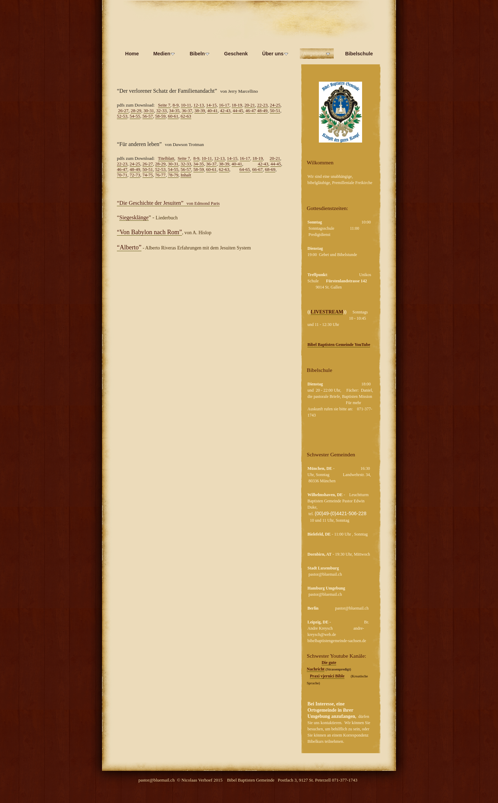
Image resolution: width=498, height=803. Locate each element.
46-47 (251, 110)
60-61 (173, 116)
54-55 (135, 116)
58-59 (160, 116)
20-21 (250, 105)
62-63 (186, 116)
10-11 (186, 105)
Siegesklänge (133, 217)
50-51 (275, 110)
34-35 (174, 110)
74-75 (147, 174)
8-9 (175, 105)
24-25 (275, 105)
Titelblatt (166, 158)
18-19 (237, 105)
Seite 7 (164, 105)
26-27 (123, 110)
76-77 (160, 174)
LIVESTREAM (327, 311)
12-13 (198, 105)
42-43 (225, 110)
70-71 (122, 174)
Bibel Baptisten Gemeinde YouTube (338, 344)
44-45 (238, 110)
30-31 (149, 110)
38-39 (199, 110)
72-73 (135, 174)
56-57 (147, 116)
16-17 (224, 105)
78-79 (173, 174)
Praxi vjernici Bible (327, 676)
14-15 (211, 105)
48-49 (262, 110)
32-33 (161, 110)
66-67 (257, 169)
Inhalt (186, 174)
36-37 (187, 110)
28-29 (136, 110)
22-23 (262, 105)
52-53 (122, 116)
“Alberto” (129, 247)
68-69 (270, 169)
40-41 (212, 110)
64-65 (244, 169)
